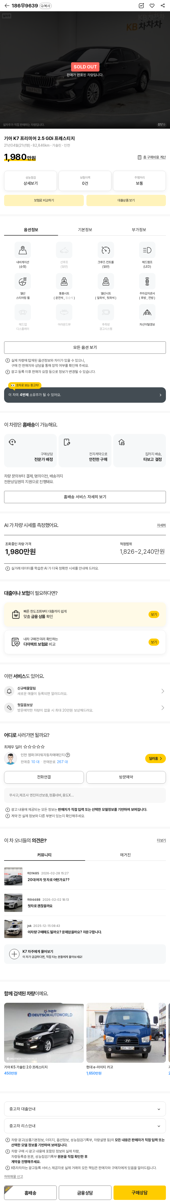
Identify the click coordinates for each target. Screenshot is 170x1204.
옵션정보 (31, 229)
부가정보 (139, 229)
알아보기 (85, 614)
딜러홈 (153, 758)
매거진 (125, 855)
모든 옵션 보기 (85, 347)
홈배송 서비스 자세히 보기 (85, 496)
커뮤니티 (44, 855)
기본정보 (85, 229)
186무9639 (32, 6)
